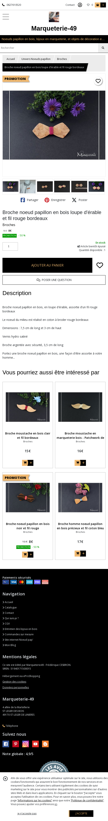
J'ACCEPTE (81, 813)
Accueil (11, 59)
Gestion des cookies (14, 681)
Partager (29, 200)
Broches (62, 59)
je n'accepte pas (27, 813)
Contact (70, 5)
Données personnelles (15, 687)
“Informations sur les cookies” (34, 800)
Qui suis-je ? (10, 618)
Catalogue (9, 607)
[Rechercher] (103, 48)
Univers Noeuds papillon (35, 59)
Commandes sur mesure (18, 634)
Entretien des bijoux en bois (19, 629)
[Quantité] (10, 246)
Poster (79, 200)
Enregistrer (55, 200)
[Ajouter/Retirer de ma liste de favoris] (100, 265)
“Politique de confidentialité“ (87, 800)
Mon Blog (9, 645)
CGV (6, 623)
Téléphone (10, 726)
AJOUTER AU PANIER (47, 265)
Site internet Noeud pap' (17, 639)
